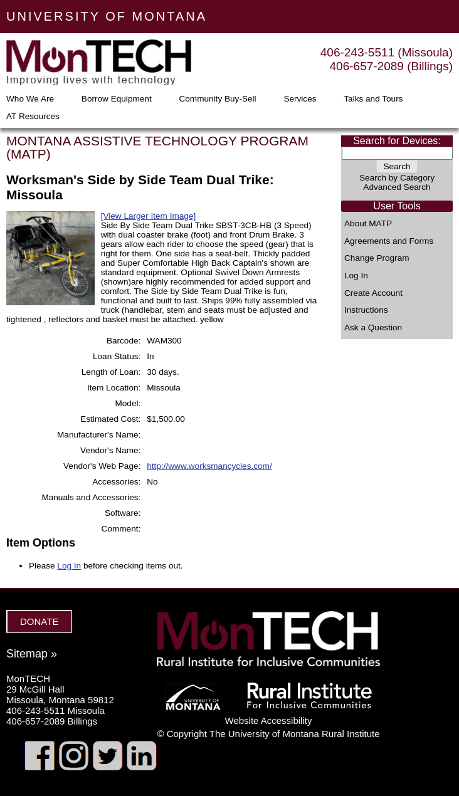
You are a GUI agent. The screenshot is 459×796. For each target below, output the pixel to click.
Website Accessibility (268, 720)
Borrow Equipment (117, 99)
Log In (356, 275)
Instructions (366, 310)
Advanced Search (396, 187)
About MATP (368, 223)
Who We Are (30, 99)
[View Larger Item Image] (148, 216)
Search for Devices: (397, 140)
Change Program (376, 258)
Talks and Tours (373, 99)
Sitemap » (31, 653)
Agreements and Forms (388, 241)
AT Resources (33, 116)
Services (299, 99)
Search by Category (397, 177)
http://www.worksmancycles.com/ (209, 466)
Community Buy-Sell (217, 99)
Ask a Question (373, 327)
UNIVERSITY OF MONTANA (106, 16)
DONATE (39, 621)
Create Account (373, 293)
